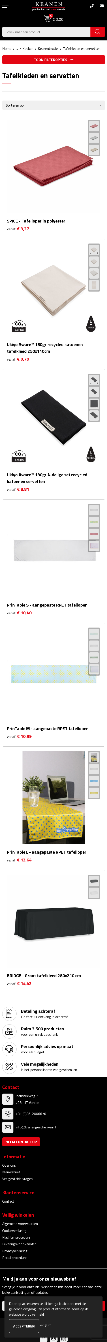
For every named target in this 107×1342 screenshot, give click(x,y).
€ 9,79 (18, 359)
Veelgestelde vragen (17, 1178)
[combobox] (46, 32)
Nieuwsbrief (11, 1172)
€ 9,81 (18, 489)
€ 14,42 (19, 984)
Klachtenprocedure (16, 1237)
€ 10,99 (19, 736)
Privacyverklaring (15, 1251)
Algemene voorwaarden (20, 1223)
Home (6, 48)
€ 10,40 (19, 613)
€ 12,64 (19, 860)
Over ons (9, 1165)
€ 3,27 (18, 229)
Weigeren (45, 1325)
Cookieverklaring (14, 1230)
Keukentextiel (48, 48)
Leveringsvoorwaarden (19, 1244)
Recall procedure (14, 1257)
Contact (8, 1201)
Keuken (27, 48)
